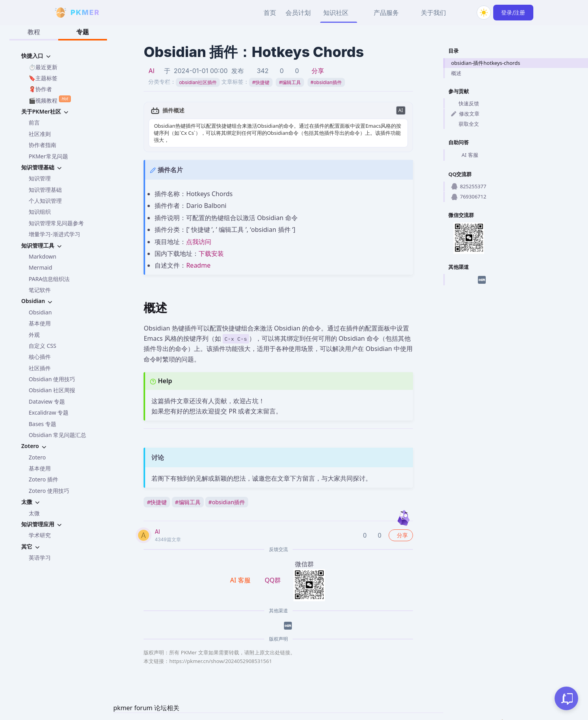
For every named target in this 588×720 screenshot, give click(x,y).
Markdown (42, 256)
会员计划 (298, 13)
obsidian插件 (326, 82)
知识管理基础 (45, 189)
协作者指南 (42, 145)
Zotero (37, 457)
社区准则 (40, 134)
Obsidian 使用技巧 (52, 379)
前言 (34, 122)
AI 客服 (464, 155)
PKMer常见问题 (48, 156)
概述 (456, 73)
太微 (34, 513)
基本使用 (40, 323)
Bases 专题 (42, 424)
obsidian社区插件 (198, 82)
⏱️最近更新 (43, 67)
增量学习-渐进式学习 (54, 234)
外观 (34, 334)
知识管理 (40, 178)
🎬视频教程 (50, 100)
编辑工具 (290, 82)
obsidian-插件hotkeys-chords (485, 62)
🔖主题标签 (43, 78)
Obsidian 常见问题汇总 (57, 435)
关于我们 (433, 13)
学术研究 (40, 535)
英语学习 (40, 557)
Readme (198, 265)
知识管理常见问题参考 (56, 223)
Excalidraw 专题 (48, 412)
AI (151, 71)
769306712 (468, 196)
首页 (270, 13)
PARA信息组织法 (49, 279)
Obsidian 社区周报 (52, 390)
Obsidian (40, 312)
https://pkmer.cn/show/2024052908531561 (220, 661)
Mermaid (40, 267)
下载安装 (211, 253)
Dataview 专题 (47, 401)
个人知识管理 (45, 200)
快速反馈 (465, 103)
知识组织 (40, 211)
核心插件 (40, 356)
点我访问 (198, 241)
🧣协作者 (40, 89)
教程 (34, 32)
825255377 (468, 186)
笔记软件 (40, 290)
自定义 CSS (42, 345)
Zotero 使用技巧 (49, 490)
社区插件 (40, 368)
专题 (82, 32)
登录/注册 (513, 12)
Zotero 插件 (43, 479)
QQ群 (273, 580)
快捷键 (260, 82)
